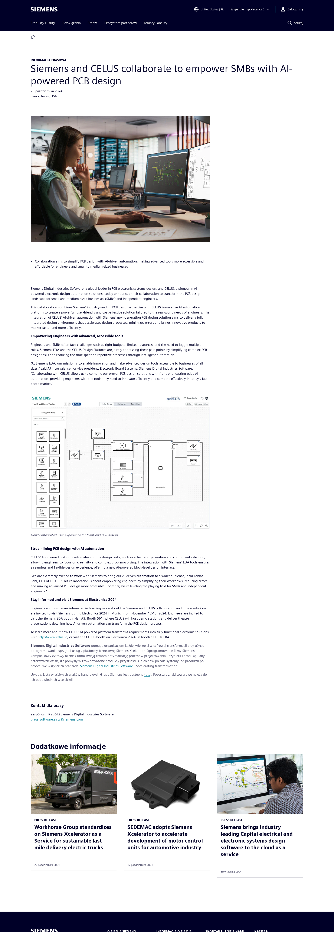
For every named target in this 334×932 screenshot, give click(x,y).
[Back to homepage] (33, 37)
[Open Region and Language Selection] (208, 9)
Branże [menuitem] (93, 23)
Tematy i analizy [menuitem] (155, 23)
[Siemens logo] (44, 9)
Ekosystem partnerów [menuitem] (120, 23)
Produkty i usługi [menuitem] (43, 23)
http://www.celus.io (52, 637)
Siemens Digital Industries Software (106, 666)
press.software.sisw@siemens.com (57, 719)
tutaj (147, 674)
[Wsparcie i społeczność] (250, 9)
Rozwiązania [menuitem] (71, 23)
